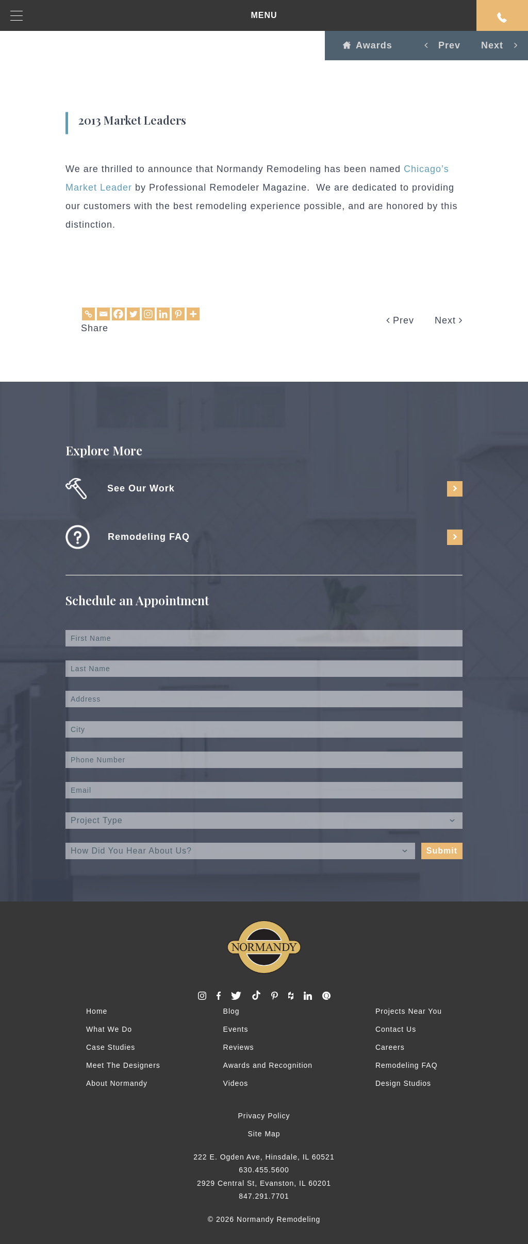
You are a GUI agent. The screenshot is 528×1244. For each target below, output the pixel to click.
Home (96, 1011)
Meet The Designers (123, 1065)
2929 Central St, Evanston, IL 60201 (264, 1183)
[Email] (103, 314)
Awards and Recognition (268, 1065)
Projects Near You (408, 1011)
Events (236, 1029)
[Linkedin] (163, 314)
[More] (193, 314)
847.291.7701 (264, 1196)
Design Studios (403, 1083)
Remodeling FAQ (406, 1065)
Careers (390, 1047)
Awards (367, 45)
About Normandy (116, 1083)
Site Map (264, 1134)
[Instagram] (148, 314)
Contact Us (395, 1029)
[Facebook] (118, 314)
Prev (400, 320)
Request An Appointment (502, 17)
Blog (231, 1011)
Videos (236, 1083)
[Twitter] (133, 314)
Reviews (238, 1047)
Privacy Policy (264, 1116)
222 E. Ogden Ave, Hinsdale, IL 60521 (263, 1157)
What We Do (109, 1029)
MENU (143, 16)
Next (449, 320)
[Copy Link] (88, 314)
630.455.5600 (264, 1170)
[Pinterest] (178, 314)
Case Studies (110, 1047)
